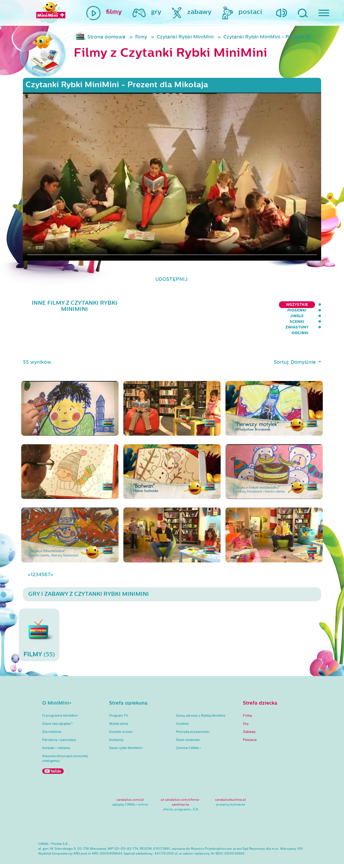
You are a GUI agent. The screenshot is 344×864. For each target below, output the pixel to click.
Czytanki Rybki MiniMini (185, 37)
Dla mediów (51, 716)
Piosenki (206, 304)
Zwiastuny (283, 304)
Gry (246, 708)
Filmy (247, 700)
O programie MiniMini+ (60, 700)
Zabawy (249, 716)
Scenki (255, 304)
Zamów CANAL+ (188, 732)
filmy (141, 37)
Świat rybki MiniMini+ (126, 732)
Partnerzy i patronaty (59, 724)
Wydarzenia (118, 708)
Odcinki (312, 304)
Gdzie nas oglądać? (57, 708)
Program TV (118, 700)
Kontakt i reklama (56, 732)
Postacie (250, 724)
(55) (39, 620)
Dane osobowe (188, 724)
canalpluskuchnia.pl (230, 784)
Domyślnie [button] (304, 347)
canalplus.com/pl (130, 784)
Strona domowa (106, 37)
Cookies (182, 708)
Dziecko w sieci (121, 716)
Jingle (232, 304)
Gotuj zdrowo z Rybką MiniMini (200, 700)
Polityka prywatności (193, 716)
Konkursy (116, 724)
